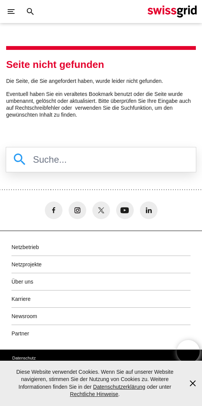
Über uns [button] (22, 282)
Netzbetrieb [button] (25, 247)
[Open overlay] (188, 351)
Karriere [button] (21, 299)
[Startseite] (172, 11)
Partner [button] (20, 333)
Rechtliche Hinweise (94, 394)
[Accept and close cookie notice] (193, 383)
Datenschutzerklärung (119, 387)
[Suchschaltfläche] (30, 11)
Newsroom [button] (24, 316)
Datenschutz (24, 358)
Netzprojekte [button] (26, 264)
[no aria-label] (53, 210)
